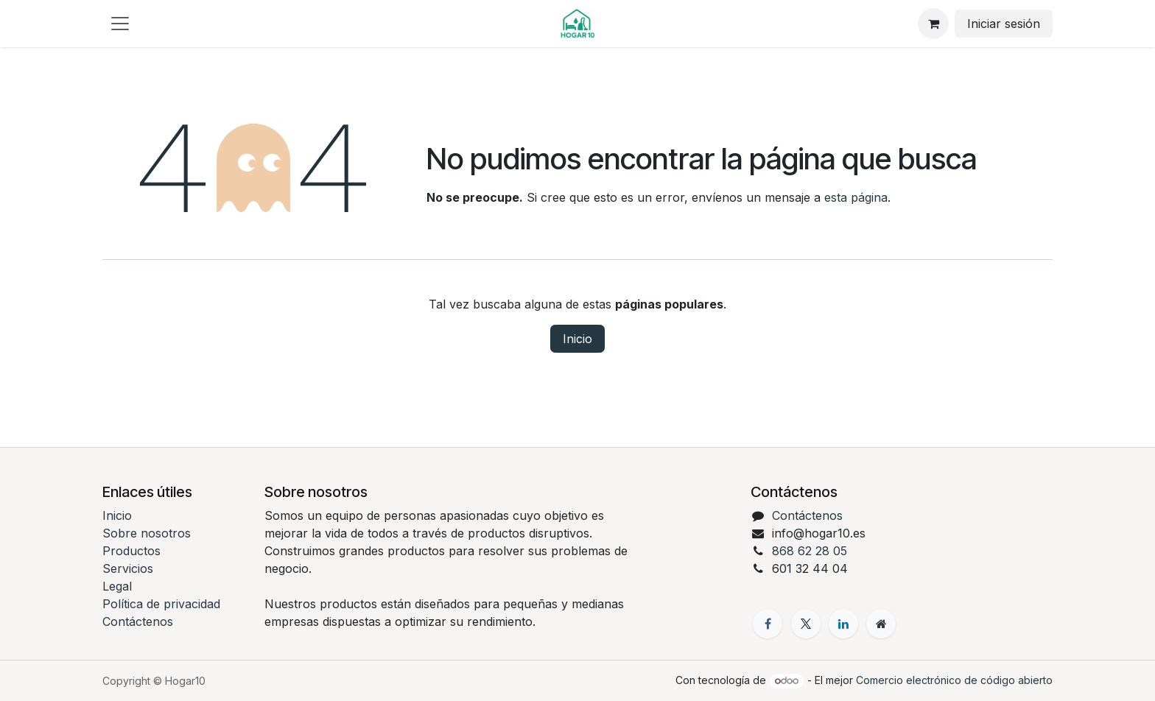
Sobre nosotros (146, 533)
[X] (806, 623)
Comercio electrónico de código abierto (954, 680)
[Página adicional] (881, 623)
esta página (856, 197)
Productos (131, 550)
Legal (117, 586)
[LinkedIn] (843, 623)
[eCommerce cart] (933, 23)
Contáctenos (137, 621)
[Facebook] (767, 623)
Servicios (127, 568)
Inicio (577, 338)
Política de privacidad (161, 603)
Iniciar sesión (1003, 23)
